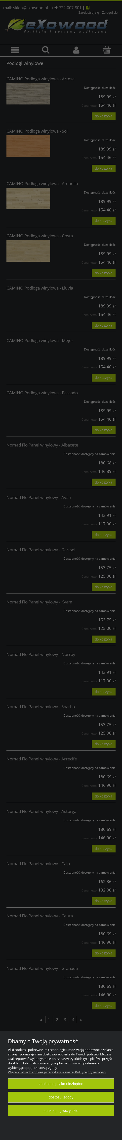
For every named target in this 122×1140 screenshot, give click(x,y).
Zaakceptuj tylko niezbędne (61, 1084)
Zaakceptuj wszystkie (61, 1110)
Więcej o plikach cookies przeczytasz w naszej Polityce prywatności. (57, 1072)
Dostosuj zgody (61, 1097)
